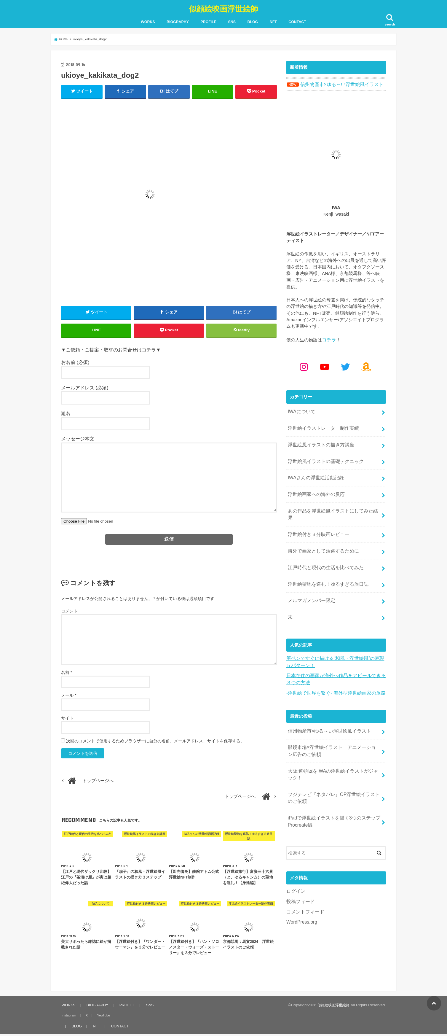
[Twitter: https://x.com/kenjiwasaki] (345, 365)
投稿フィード (299, 873)
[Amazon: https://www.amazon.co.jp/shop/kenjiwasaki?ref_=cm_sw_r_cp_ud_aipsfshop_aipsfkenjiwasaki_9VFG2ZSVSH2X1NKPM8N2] (366, 365)
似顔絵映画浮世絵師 (223, 7)
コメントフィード (304, 883)
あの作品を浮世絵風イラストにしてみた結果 (332, 503)
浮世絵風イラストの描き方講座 (319, 440)
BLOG (253, 21)
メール (68, 697)
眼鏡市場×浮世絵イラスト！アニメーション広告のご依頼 (333, 727)
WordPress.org (301, 892)
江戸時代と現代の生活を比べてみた (323, 550)
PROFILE (208, 21)
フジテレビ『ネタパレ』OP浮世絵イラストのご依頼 (333, 771)
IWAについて (300, 409)
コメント (69, 613)
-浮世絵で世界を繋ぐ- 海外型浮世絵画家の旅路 (332, 671)
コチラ (328, 337)
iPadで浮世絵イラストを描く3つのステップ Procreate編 (331, 794)
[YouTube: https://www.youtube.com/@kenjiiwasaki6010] (325, 365)
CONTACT (297, 21)
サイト (67, 719)
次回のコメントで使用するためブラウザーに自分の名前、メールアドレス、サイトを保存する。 (155, 742)
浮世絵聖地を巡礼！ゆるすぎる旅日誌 (325, 566)
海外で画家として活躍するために (321, 534)
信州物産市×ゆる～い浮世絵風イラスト (327, 708)
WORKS (148, 21)
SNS (232, 21)
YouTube (100, 1017)
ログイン (295, 863)
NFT (273, 21)
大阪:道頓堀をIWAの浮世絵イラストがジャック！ (332, 749)
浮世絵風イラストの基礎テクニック (323, 456)
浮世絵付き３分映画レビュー (316, 518)
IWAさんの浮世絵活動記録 (314, 472)
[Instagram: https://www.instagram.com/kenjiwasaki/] (304, 365)
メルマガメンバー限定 (310, 581)
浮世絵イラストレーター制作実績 (321, 424)
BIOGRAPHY (178, 21)
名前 (66, 674)
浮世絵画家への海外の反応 (314, 487)
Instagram (68, 1017)
